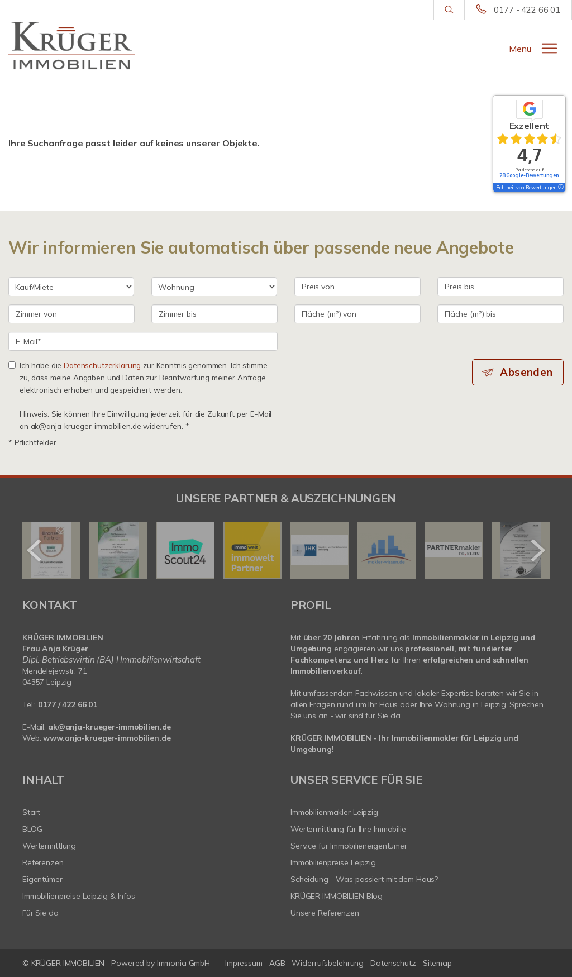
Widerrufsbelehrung (328, 963)
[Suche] (448, 10)
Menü (520, 48)
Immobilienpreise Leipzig (333, 862)
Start (31, 812)
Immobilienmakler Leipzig (334, 812)
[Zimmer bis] (214, 313)
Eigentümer (42, 879)
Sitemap (437, 963)
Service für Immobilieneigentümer (348, 846)
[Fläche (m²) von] (357, 313)
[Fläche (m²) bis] (500, 313)
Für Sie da (40, 913)
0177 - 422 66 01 (527, 9)
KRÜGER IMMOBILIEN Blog (336, 896)
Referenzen (43, 862)
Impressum (244, 963)
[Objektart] (214, 286)
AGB (277, 963)
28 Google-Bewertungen (529, 175)
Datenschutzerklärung (102, 365)
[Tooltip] (560, 188)
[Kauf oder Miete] (71, 286)
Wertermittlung (49, 846)
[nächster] (537, 550)
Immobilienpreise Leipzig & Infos (78, 896)
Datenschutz (393, 963)
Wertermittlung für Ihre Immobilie (348, 829)
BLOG (32, 829)
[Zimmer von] (71, 313)
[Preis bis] (500, 286)
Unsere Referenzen (324, 913)
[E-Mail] (143, 341)
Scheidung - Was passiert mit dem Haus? (364, 879)
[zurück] (34, 550)
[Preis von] (357, 286)
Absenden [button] (527, 372)
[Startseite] (71, 46)
